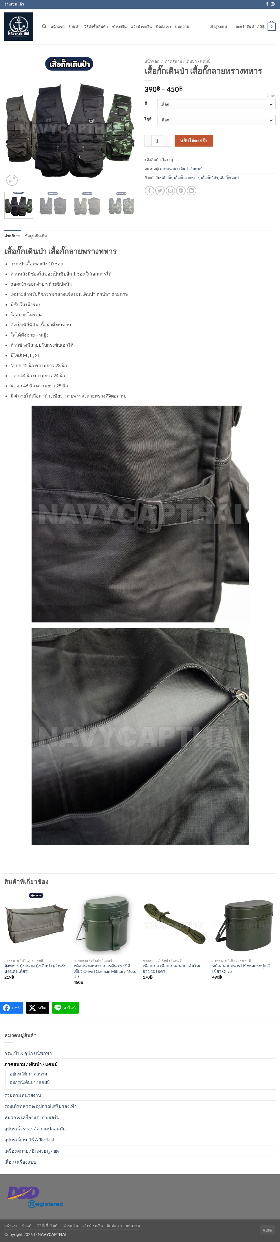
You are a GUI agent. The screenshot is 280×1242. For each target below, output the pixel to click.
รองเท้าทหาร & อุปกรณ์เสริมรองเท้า (40, 1106)
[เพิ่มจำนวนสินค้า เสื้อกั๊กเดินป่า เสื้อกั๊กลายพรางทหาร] (166, 141)
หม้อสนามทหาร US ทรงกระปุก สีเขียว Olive (241, 968)
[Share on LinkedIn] (191, 190)
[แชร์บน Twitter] (160, 190)
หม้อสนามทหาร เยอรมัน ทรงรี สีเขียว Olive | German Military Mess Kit (105, 971)
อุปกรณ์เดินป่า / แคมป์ (30, 1082)
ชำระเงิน (119, 26)
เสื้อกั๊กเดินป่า (230, 177)
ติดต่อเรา (163, 26)
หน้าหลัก (151, 61)
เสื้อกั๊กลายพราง (186, 177)
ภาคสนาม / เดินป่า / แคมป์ (188, 61)
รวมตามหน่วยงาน (22, 1095)
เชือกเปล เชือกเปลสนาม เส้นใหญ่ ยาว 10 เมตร (172, 968)
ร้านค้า (74, 26)
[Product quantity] (157, 141)
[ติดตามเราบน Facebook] (267, 4)
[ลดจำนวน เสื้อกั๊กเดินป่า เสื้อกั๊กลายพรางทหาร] (147, 141)
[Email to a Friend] (170, 190)
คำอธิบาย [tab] (12, 236)
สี (145, 103)
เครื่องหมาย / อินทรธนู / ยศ (31, 1151)
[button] (218, 26)
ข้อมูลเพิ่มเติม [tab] (36, 236)
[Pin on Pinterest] (181, 190)
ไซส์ (147, 119)
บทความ (182, 26)
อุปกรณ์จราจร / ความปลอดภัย (34, 1128)
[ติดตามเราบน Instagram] (272, 4)
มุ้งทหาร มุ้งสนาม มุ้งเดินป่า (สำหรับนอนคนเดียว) (35, 968)
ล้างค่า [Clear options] (271, 96)
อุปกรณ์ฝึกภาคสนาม (28, 1073)
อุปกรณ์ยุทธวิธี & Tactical (29, 1139)
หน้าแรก (57, 26)
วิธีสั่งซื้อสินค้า (96, 26)
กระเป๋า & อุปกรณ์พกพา (28, 1053)
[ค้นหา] (44, 26)
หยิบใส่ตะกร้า (194, 140)
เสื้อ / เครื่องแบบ (20, 1162)
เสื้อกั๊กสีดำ (209, 177)
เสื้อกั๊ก (167, 177)
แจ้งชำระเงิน (141, 26)
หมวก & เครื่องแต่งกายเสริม (32, 1117)
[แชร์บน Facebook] (149, 190)
